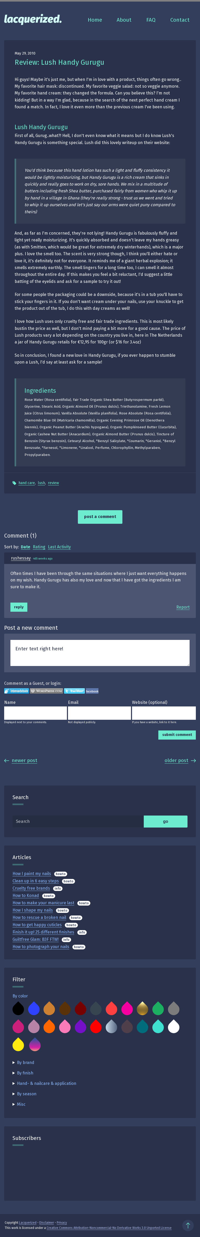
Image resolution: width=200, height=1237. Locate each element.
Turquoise (158, 1027)
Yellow (18, 1045)
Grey (174, 1009)
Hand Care (26, 483)
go (165, 821)
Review (53, 483)
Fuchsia (127, 1009)
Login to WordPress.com (46, 691)
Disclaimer (46, 1222)
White (174, 1027)
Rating (39, 546)
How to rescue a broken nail (39, 917)
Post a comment (100, 516)
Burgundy (80, 1009)
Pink (65, 1027)
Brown (65, 1009)
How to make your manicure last (43, 902)
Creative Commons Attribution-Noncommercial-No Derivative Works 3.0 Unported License (109, 1228)
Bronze (49, 1009)
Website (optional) (149, 702)
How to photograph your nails (40, 946)
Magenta (18, 1027)
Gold (142, 1009)
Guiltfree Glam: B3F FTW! (35, 939)
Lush (41, 483)
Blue (34, 1009)
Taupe (127, 1027)
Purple (80, 1027)
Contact (180, 20)
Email (73, 702)
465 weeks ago (43, 558)
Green (158, 1009)
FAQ (150, 20)
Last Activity (59, 546)
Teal (142, 1027)
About (124, 20)
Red (96, 1027)
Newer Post (20, 760)
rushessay (21, 558)
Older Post (180, 760)
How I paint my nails (31, 873)
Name (10, 702)
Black (18, 1009)
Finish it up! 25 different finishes (43, 932)
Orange (49, 1027)
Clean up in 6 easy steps (35, 880)
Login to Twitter (74, 691)
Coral (111, 1009)
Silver (111, 1027)
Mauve (34, 1027)
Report (183, 607)
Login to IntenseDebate (16, 691)
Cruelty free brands (31, 888)
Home (95, 20)
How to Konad (25, 895)
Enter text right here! (100, 653)
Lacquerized (27, 1222)
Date (25, 546)
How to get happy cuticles (37, 924)
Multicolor (35, 1045)
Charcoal (96, 1009)
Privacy (62, 1222)
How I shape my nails (32, 910)
